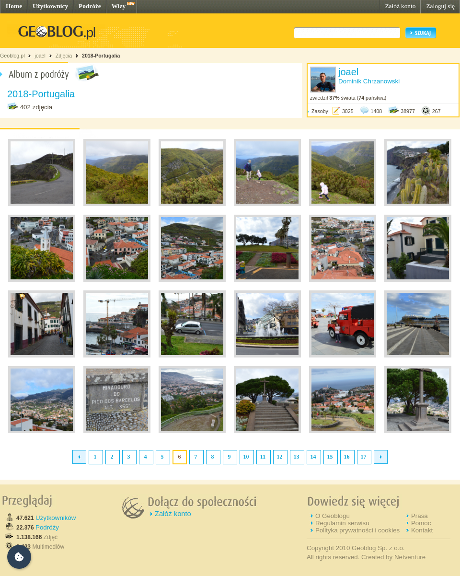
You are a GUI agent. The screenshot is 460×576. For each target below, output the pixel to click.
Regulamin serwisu (342, 523)
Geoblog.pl (12, 55)
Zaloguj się (440, 6)
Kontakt (422, 530)
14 (313, 456)
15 (330, 456)
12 (280, 456)
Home (14, 6)
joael (40, 55)
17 (364, 456)
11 (262, 456)
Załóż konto (400, 6)
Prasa (419, 515)
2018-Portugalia (101, 55)
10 (246, 456)
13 (296, 456)
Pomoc (421, 523)
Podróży (47, 527)
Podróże (90, 6)
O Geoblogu (332, 515)
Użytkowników (55, 517)
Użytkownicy (50, 6)
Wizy (119, 6)
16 (347, 456)
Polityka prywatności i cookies (357, 530)
